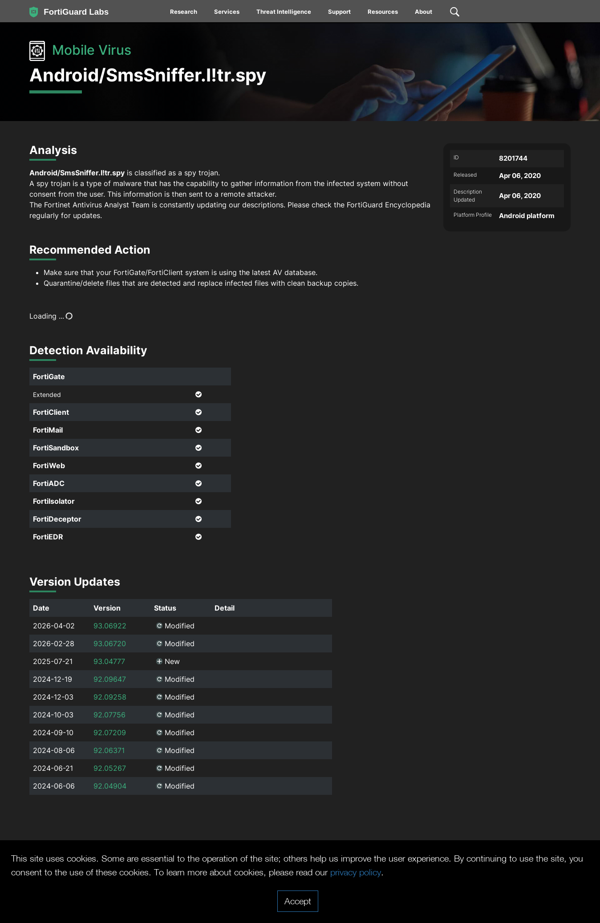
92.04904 (109, 785)
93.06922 (109, 625)
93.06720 (109, 643)
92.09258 (109, 696)
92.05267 (109, 768)
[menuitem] (184, 13)
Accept (297, 900)
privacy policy (355, 871)
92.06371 (109, 750)
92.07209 (109, 732)
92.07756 (109, 714)
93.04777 (109, 661)
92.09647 (109, 679)
